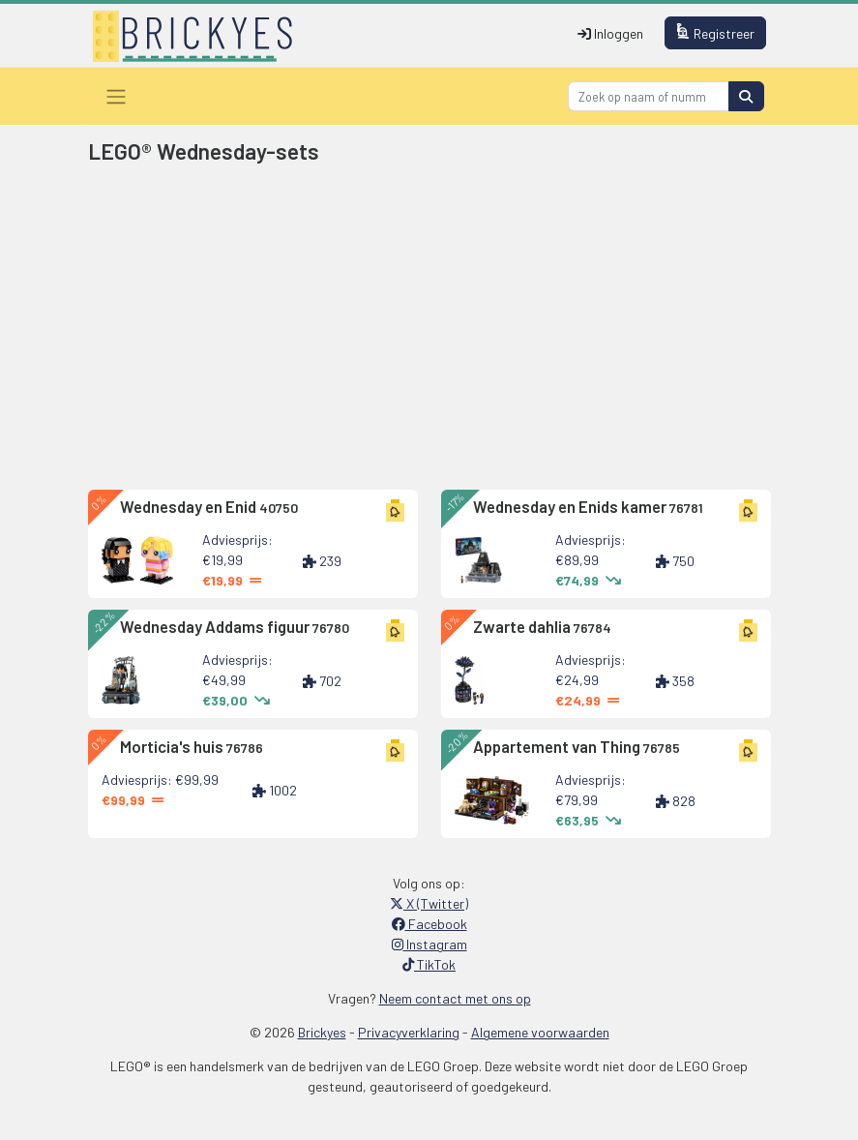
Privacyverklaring (408, 1032)
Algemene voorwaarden (540, 1032)
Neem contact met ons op (455, 998)
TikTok (429, 964)
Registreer (714, 32)
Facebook (429, 923)
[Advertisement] (429, 330)
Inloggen (610, 33)
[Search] (648, 96)
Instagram (429, 944)
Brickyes (322, 1032)
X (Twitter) (429, 903)
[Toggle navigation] (116, 96)
